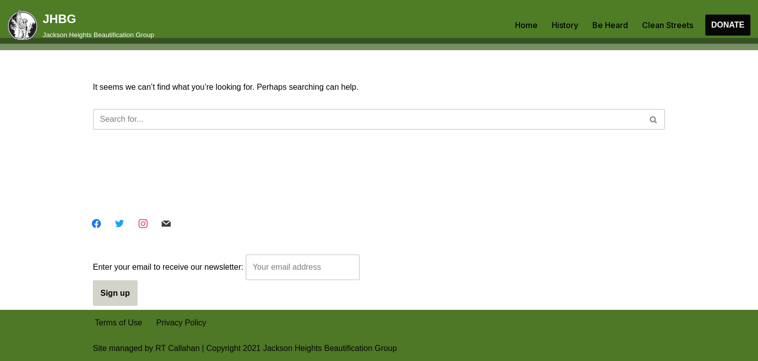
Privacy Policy (181, 322)
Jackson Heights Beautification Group (330, 348)
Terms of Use (118, 322)
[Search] (368, 119)
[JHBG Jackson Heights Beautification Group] (81, 25)
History (565, 25)
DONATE (727, 25)
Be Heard (610, 25)
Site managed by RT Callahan (146, 348)
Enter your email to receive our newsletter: (226, 267)
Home (526, 25)
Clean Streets (667, 25)
